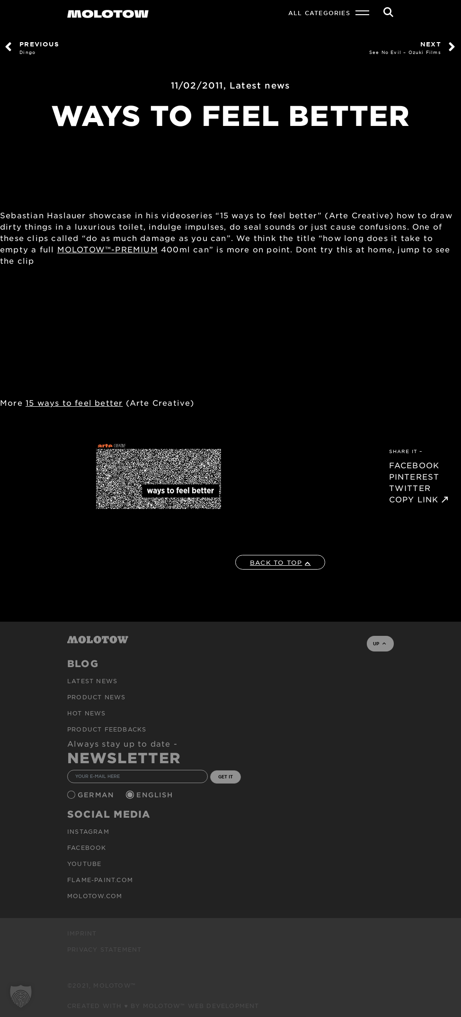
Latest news (260, 85)
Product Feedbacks (106, 729)
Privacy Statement (104, 949)
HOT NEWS (86, 713)
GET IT (225, 776)
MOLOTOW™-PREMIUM (107, 249)
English (155, 795)
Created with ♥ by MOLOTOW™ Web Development (163, 1005)
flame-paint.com (100, 879)
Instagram (88, 831)
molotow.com (94, 896)
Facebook (86, 847)
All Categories (319, 13)
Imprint (82, 933)
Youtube (84, 863)
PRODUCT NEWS (96, 697)
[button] (21, 996)
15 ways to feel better (74, 402)
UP (379, 643)
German (97, 795)
